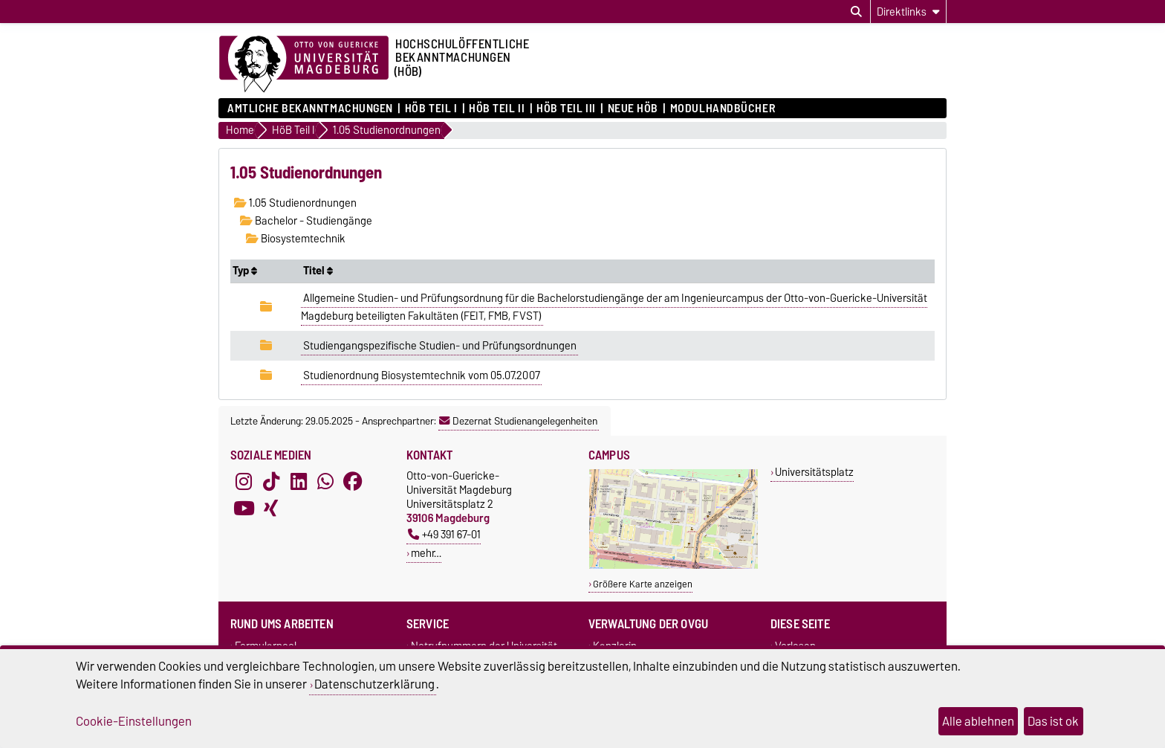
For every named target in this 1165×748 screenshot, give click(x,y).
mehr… (426, 553)
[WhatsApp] (325, 481)
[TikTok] (271, 481)
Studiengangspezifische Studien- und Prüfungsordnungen (440, 346)
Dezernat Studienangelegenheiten (518, 421)
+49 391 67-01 (444, 534)
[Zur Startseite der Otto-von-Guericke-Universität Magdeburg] (303, 64)
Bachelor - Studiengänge (306, 221)
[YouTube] (243, 508)
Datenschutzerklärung (374, 684)
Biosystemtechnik (295, 239)
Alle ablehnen (978, 721)
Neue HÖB (633, 108)
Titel (318, 271)
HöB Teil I (431, 108)
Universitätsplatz (814, 471)
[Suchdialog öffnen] (856, 12)
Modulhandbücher (722, 108)
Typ (245, 271)
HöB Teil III (566, 108)
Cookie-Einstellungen (134, 721)
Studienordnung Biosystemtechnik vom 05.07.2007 (421, 375)
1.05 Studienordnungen (295, 203)
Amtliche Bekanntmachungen (310, 108)
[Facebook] (353, 481)
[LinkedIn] (298, 481)
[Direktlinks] (908, 11)
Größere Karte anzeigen (642, 584)
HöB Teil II (497, 108)
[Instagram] (243, 481)
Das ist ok (1053, 721)
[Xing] (271, 508)
